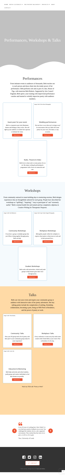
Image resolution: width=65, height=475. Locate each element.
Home (6, 4)
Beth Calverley (16, 4)
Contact (7, 7)
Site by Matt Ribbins (41, 471)
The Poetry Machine (32, 4)
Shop (53, 4)
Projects (46, 4)
